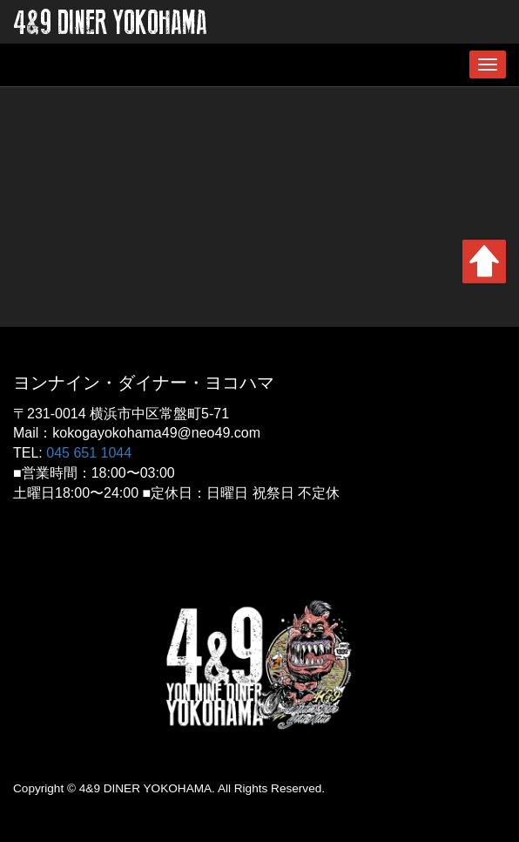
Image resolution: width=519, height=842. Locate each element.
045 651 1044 (88, 452)
